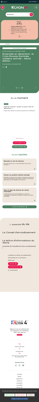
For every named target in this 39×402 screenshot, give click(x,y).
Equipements (19, 378)
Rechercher (10, 14)
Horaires (19, 334)
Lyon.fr (5, 1)
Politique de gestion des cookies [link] (20, 398)
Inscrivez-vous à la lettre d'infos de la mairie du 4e (19, 356)
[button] (9, 30)
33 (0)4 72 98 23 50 (19, 346)
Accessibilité (19, 385)
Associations (19, 383)
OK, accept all (9, 395)
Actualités (19, 374)
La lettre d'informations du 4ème (18, 241)
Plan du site (19, 387)
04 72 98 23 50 (14, 270)
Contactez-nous (19, 351)
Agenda (19, 376)
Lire (3, 67)
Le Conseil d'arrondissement (19, 232)
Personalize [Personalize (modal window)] (30, 395)
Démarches (19, 380)
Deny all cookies (21, 395)
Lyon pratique (33, 1)
